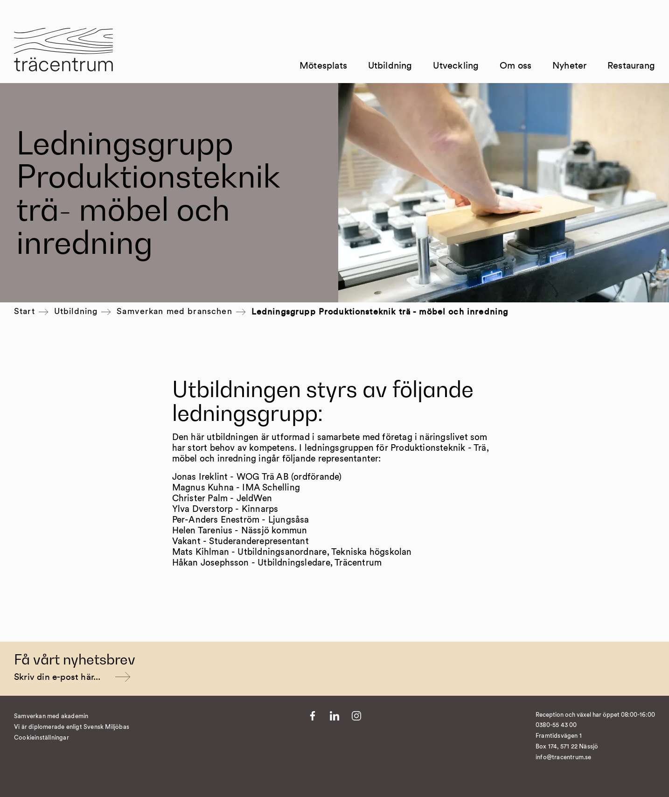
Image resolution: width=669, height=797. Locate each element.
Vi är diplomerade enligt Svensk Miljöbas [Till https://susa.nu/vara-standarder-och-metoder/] (71, 727)
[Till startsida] (63, 55)
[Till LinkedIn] (334, 715)
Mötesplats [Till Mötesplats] (323, 65)
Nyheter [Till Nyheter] (569, 65)
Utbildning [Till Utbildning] (390, 65)
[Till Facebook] (312, 715)
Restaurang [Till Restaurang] (631, 65)
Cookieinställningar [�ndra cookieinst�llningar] (41, 738)
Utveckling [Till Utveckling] (456, 65)
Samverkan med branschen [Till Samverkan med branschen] (174, 312)
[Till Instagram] (356, 715)
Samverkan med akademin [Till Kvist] (51, 716)
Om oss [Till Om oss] (515, 65)
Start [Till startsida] (24, 312)
